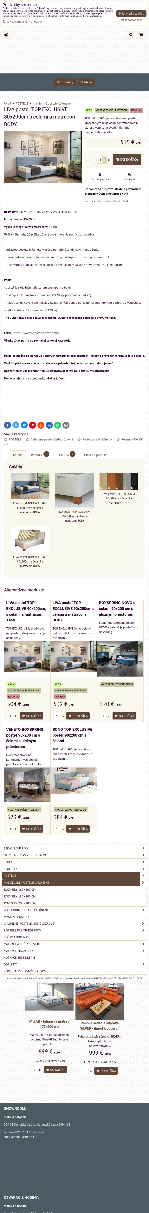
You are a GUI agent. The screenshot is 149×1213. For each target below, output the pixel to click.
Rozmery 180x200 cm (20, 896)
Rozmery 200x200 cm (20, 903)
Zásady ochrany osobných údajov (22, 21)
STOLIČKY (75, 868)
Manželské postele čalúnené (75, 882)
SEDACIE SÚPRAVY (75, 848)
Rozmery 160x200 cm (20, 889)
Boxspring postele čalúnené (75, 910)
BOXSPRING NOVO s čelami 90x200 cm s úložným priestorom (117, 609)
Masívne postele (17, 917)
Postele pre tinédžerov (97, 439)
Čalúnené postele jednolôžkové (52, 439)
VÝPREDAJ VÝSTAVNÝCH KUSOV (25, 971)
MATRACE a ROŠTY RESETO (75, 944)
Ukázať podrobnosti (130, 20)
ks (12, 716)
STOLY (75, 862)
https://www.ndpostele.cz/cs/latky (36, 333)
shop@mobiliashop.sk (19, 1137)
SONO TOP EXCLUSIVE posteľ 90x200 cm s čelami (72, 735)
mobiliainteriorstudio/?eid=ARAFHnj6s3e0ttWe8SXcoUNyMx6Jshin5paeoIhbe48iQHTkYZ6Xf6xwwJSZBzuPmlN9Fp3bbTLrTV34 (74, 978)
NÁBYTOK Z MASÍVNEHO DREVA (75, 855)
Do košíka (127, 159)
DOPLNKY (75, 964)
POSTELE (15, 439)
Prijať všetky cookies (131, 13)
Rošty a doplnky (16, 937)
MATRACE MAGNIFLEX (75, 950)
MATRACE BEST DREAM (19, 957)
